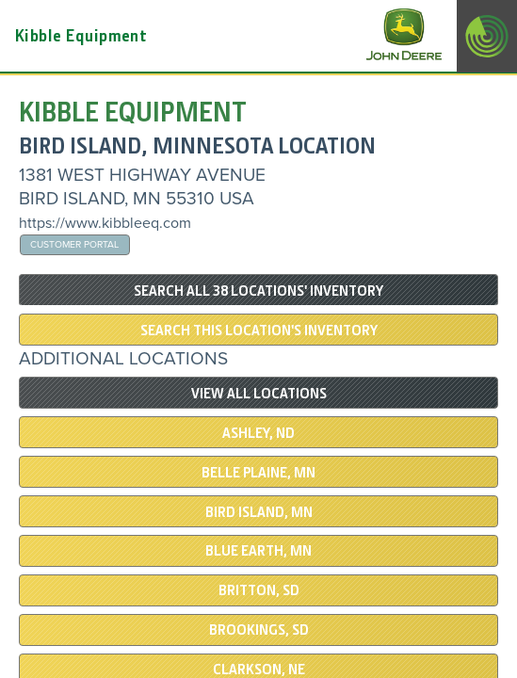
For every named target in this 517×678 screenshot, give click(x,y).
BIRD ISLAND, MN (259, 512)
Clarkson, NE (259, 669)
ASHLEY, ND (258, 433)
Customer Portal (74, 244)
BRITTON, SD (258, 590)
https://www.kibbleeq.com (105, 223)
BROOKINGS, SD (259, 630)
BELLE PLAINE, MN (258, 472)
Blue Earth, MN (258, 550)
